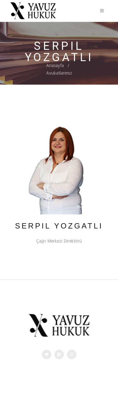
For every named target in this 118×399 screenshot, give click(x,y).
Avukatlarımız (59, 73)
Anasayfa (55, 65)
